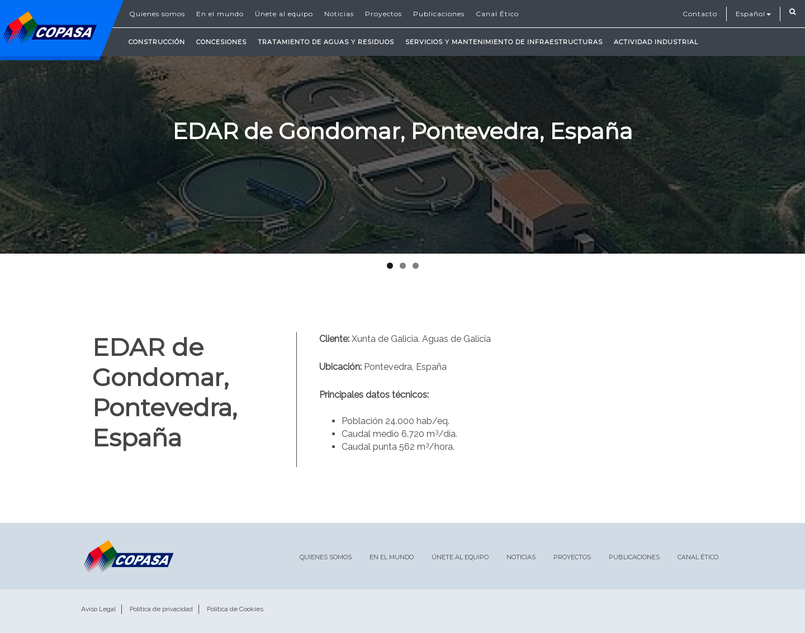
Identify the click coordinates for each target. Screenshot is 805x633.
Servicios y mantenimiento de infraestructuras (504, 42)
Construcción (157, 42)
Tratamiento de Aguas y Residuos (326, 42)
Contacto (700, 13)
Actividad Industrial (656, 42)
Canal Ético (497, 13)
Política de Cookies (235, 609)
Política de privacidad (161, 609)
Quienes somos (157, 13)
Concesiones (221, 42)
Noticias (339, 13)
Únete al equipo (284, 13)
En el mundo (220, 13)
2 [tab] (403, 266)
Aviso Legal (98, 609)
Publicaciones (439, 13)
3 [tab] (416, 266)
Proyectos (383, 13)
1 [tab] (390, 266)
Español (753, 13)
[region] (402, 127)
